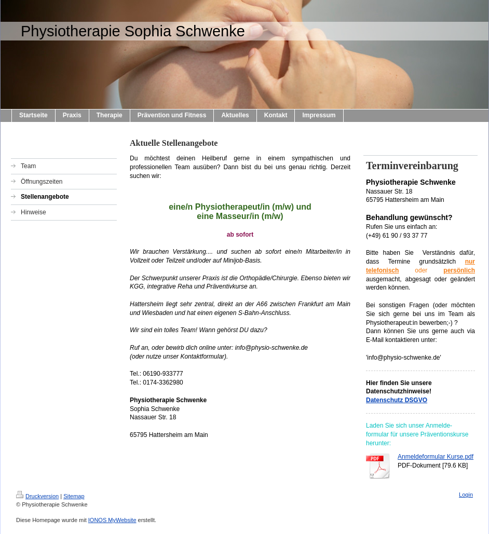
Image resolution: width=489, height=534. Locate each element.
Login (466, 494)
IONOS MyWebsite (112, 520)
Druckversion (37, 496)
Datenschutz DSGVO (396, 400)
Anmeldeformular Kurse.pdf (435, 456)
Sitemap (73, 496)
